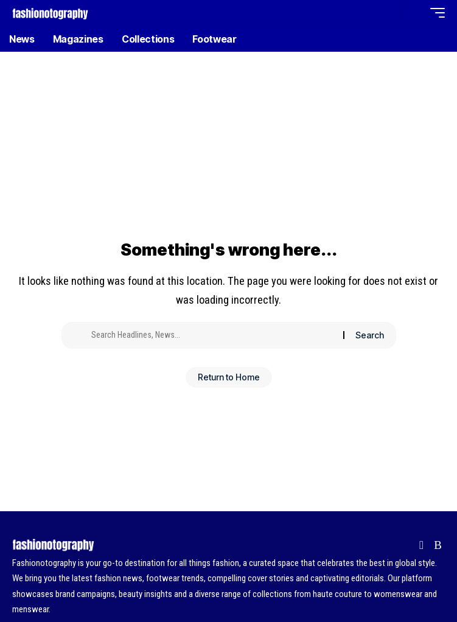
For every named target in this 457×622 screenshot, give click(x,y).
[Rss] (438, 545)
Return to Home (229, 377)
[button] (391, 13)
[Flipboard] (421, 545)
